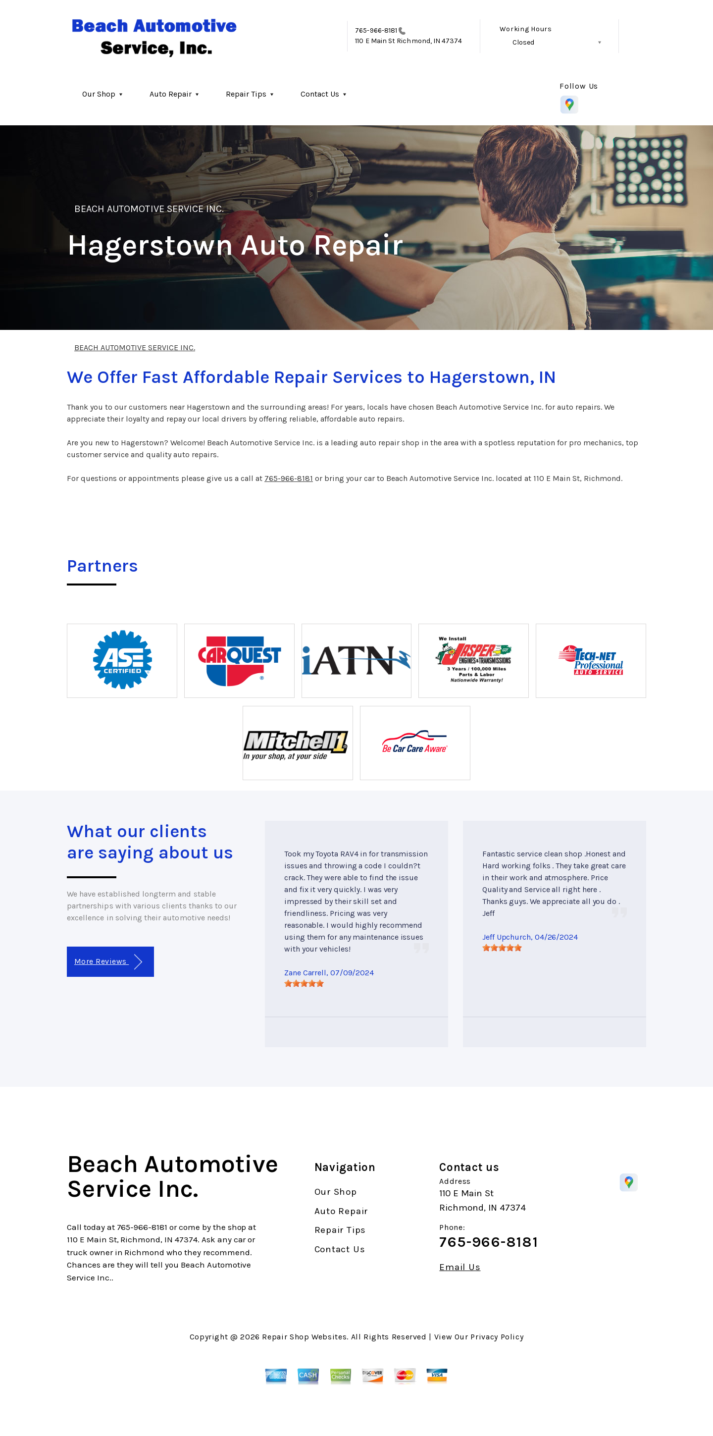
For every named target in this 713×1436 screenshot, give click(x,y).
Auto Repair (171, 94)
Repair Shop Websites (304, 1336)
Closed (523, 42)
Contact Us (320, 94)
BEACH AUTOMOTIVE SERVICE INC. (149, 208)
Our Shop (98, 94)
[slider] (304, 983)
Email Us (459, 1267)
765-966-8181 (376, 30)
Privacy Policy (496, 1336)
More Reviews (108, 962)
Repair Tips (246, 94)
